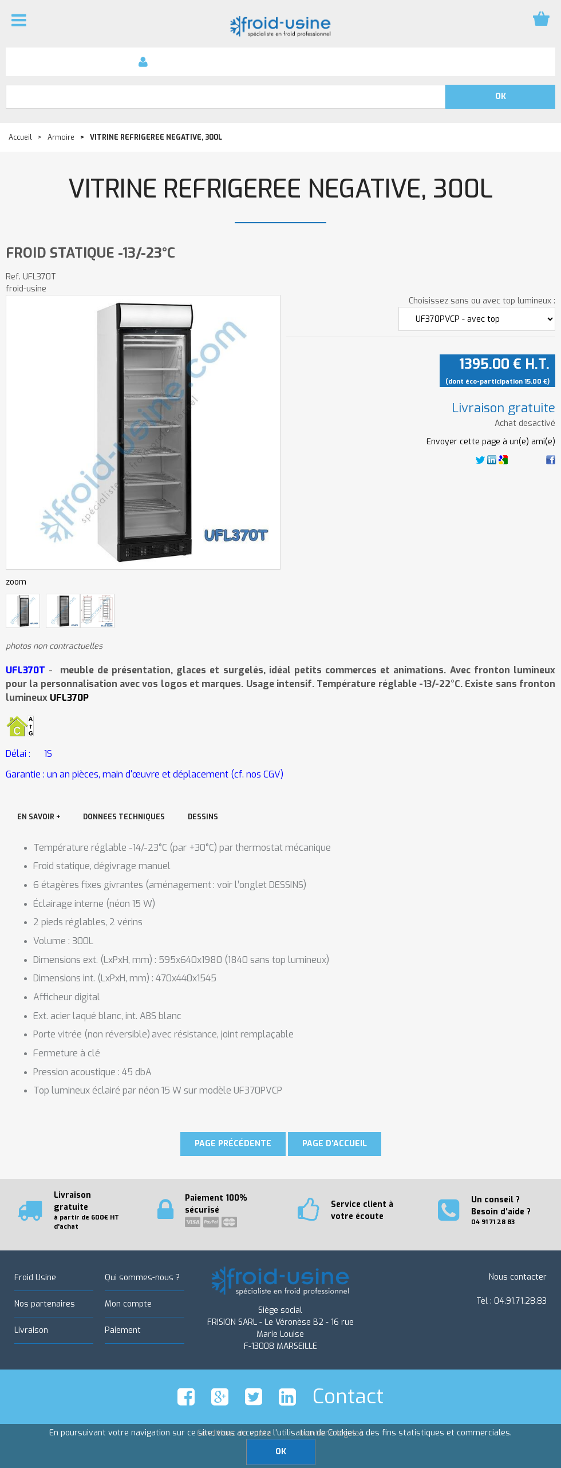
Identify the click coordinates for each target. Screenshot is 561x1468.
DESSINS (203, 817)
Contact (348, 1396)
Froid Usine (35, 1277)
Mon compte (128, 1304)
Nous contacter (518, 1277)
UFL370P (69, 698)
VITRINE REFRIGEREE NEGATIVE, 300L (280, 189)
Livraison (31, 1330)
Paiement (123, 1330)
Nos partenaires (44, 1304)
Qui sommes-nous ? (142, 1277)
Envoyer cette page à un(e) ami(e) (490, 441)
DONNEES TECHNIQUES (124, 817)
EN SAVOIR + (38, 817)
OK (280, 1451)
